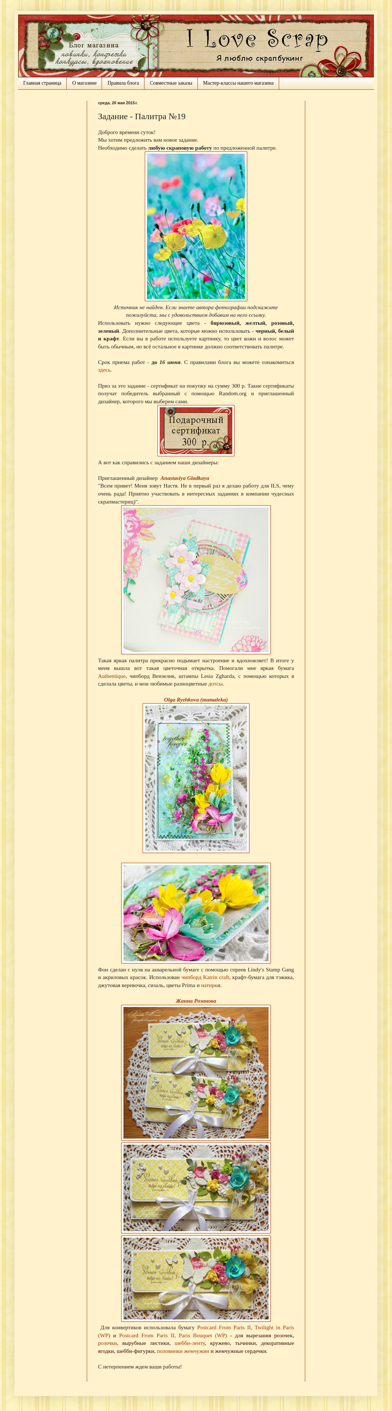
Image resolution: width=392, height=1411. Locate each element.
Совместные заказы (171, 83)
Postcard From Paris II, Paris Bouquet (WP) (173, 1335)
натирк (209, 985)
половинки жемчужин (183, 1351)
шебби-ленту (190, 1343)
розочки (107, 1343)
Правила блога (123, 83)
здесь (104, 370)
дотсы (215, 683)
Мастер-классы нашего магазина (238, 83)
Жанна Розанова (196, 1001)
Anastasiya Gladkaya (184, 478)
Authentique (112, 676)
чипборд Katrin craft (205, 977)
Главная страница (42, 83)
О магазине (84, 83)
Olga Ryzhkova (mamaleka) (196, 699)
